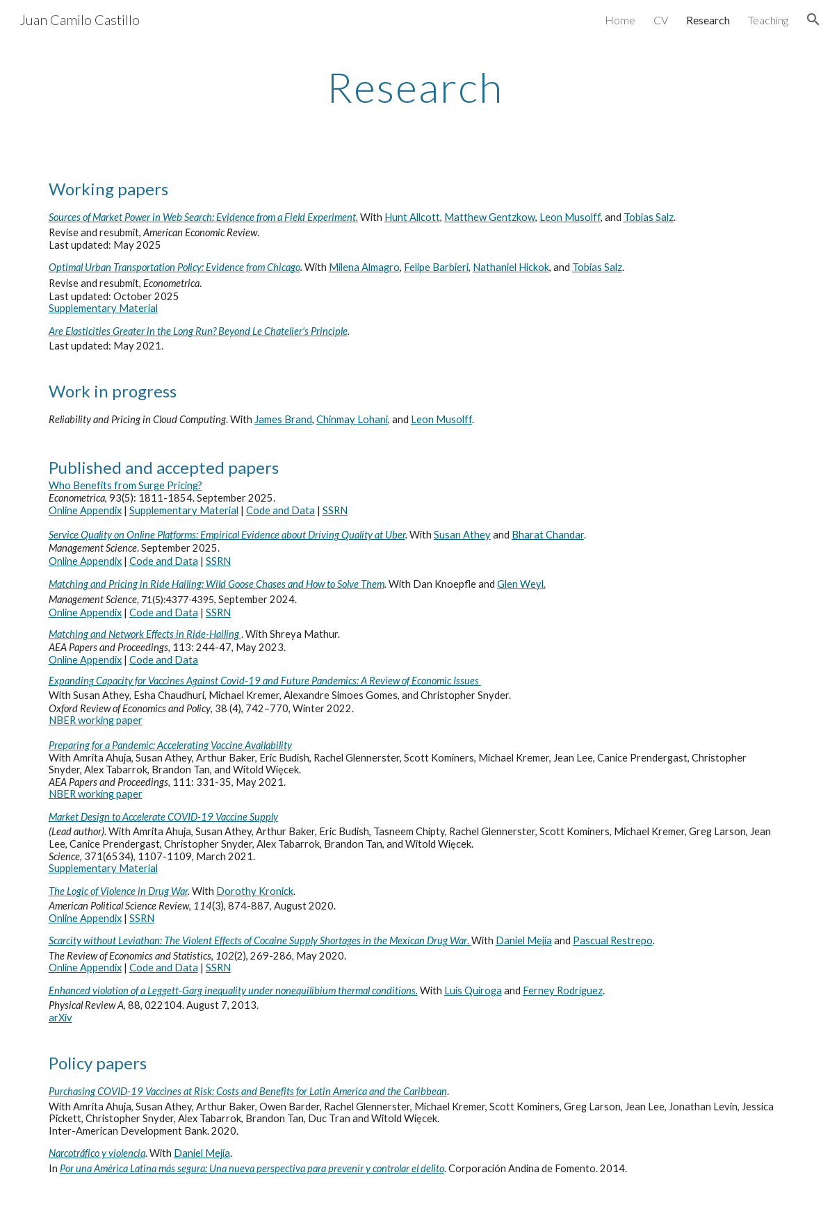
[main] (415, 86)
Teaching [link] (768, 19)
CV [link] (660, 19)
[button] (813, 19)
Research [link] (708, 19)
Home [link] (620, 19)
